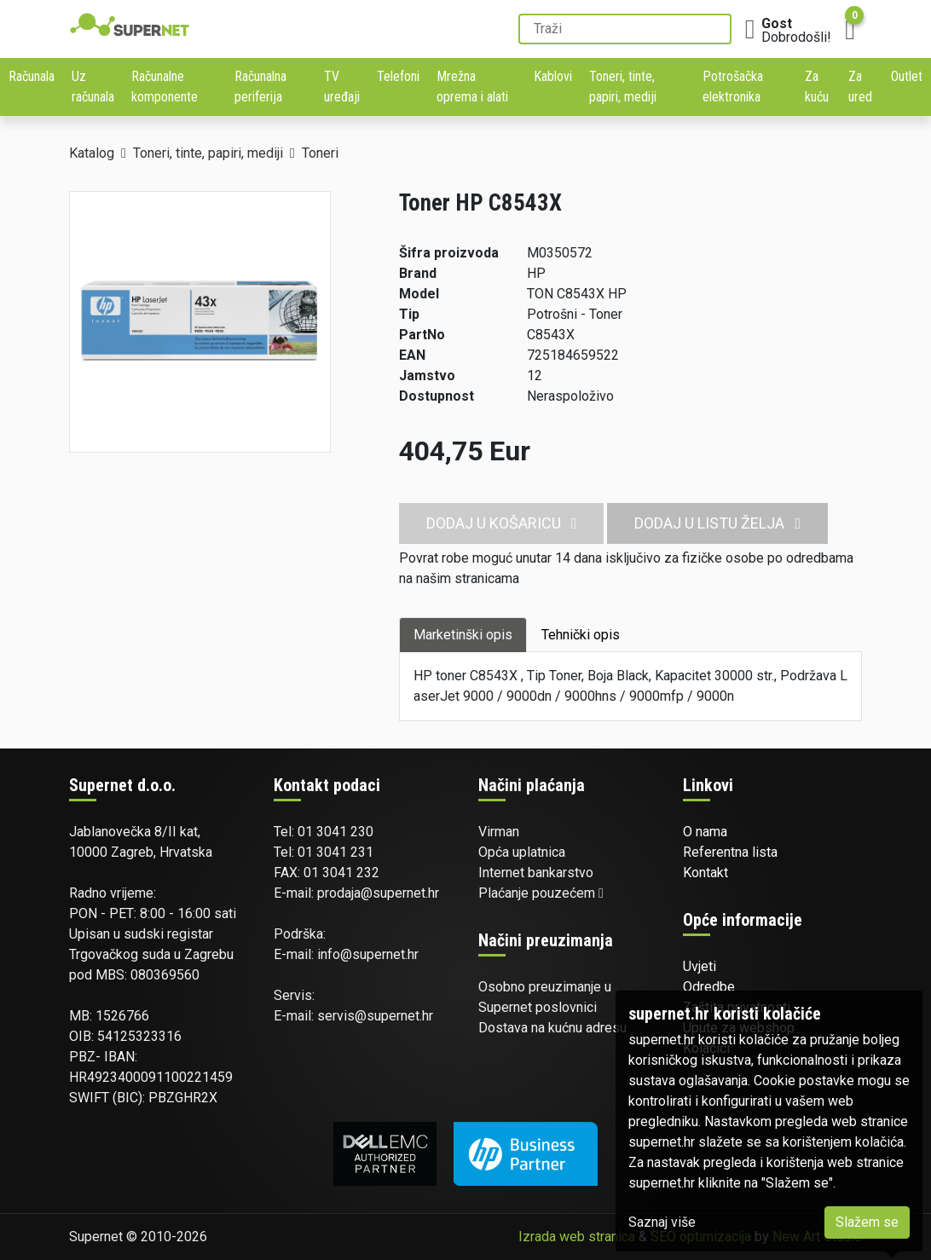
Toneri (320, 153)
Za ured (860, 86)
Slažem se (867, 1222)
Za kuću (817, 86)
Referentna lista (730, 852)
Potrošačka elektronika (733, 86)
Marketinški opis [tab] (462, 635)
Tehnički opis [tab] (580, 635)
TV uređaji (342, 86)
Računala (32, 76)
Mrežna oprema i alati (472, 86)
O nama (705, 832)
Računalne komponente (164, 86)
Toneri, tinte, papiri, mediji (622, 86)
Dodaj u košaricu (501, 523)
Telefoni (398, 76)
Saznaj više (662, 1222)
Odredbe (709, 987)
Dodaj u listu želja (717, 523)
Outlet (906, 76)
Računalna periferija (260, 86)
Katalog (91, 153)
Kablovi (553, 76)
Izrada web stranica (576, 1236)
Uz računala (93, 86)
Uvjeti (699, 966)
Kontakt (705, 872)
